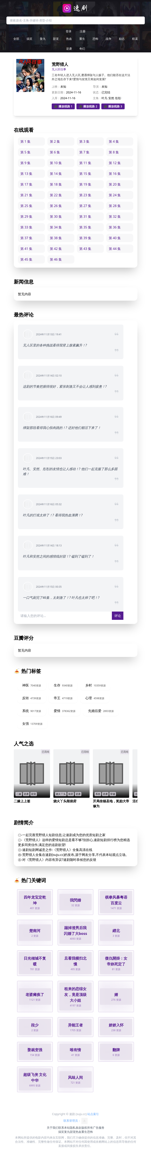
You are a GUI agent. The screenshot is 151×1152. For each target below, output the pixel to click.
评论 (117, 615)
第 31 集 (85, 216)
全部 (16, 39)
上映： (56, 86)
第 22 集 (56, 195)
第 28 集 (115, 206)
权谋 (135, 39)
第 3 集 (84, 141)
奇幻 (82, 49)
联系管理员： (75, 1121)
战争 (108, 39)
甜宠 (56, 39)
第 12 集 (115, 163)
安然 (111, 98)
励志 (122, 39)
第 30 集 (56, 216)
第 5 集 (25, 152)
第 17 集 (26, 184)
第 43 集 (85, 248)
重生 (82, 39)
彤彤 (118, 98)
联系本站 (64, 1128)
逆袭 (69, 49)
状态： (97, 92)
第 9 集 (25, 163)
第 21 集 (26, 195)
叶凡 (104, 98)
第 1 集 (25, 141)
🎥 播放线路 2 (88, 106)
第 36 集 (115, 227)
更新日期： (59, 92)
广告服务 (98, 1128)
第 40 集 (115, 238)
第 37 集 (26, 238)
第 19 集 (85, 184)
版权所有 (87, 1128)
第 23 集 (85, 195)
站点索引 (93, 1114)
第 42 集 (56, 248)
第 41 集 (26, 248)
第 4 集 (114, 141)
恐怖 (95, 39)
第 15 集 (85, 173)
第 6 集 (55, 152)
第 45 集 (26, 259)
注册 (82, 31)
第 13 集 (26, 173)
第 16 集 (115, 173)
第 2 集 (55, 141)
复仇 (43, 39)
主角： (97, 98)
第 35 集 (85, 227)
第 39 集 (85, 238)
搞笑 (29, 39)
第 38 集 (56, 238)
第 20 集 (115, 184)
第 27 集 (85, 206)
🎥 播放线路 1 (63, 106)
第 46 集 (56, 259)
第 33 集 (26, 227)
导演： (97, 86)
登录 (68, 31)
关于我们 (52, 1128)
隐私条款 (75, 1128)
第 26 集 (56, 206)
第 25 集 (26, 206)
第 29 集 (26, 216)
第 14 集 (56, 173)
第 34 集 (56, 227)
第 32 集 (115, 216)
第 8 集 (114, 152)
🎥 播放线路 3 (113, 106)
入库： (56, 98)
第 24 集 (115, 195)
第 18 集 (56, 184)
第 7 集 (84, 152)
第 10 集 (56, 163)
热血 (69, 39)
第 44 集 (115, 248)
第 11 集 (85, 163)
